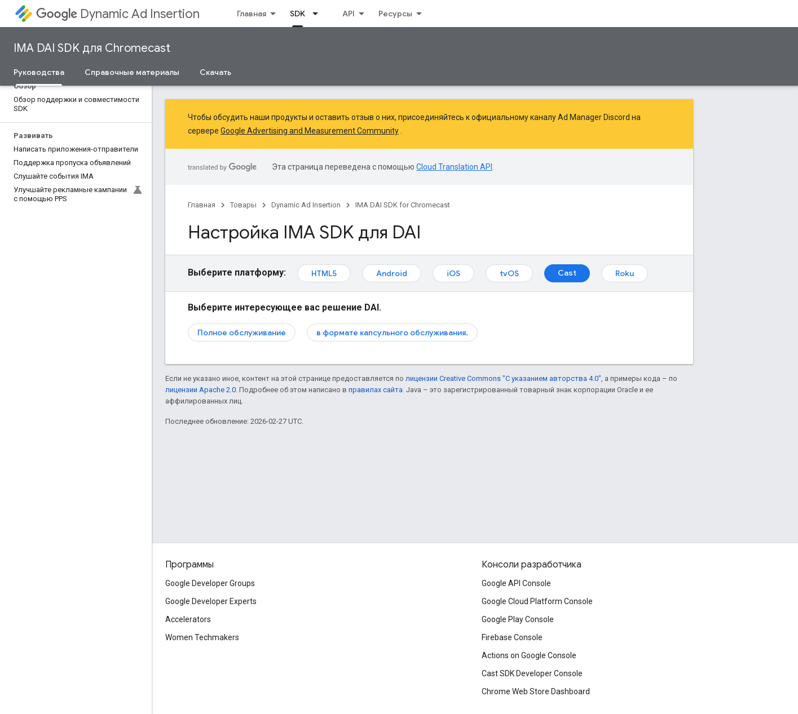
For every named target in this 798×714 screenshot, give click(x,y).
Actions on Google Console (529, 655)
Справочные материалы (132, 72)
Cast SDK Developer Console (532, 673)
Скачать (215, 72)
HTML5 (324, 273)
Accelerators (188, 619)
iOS (453, 273)
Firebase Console (512, 637)
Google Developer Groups (210, 583)
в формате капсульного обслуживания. (392, 332)
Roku (624, 273)
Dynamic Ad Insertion (118, 13)
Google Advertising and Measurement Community (310, 130)
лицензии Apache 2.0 (200, 389)
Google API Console (516, 583)
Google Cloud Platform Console (537, 601)
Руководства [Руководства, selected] (39, 72)
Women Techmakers (202, 637)
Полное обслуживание (241, 332)
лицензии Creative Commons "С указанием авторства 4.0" (503, 378)
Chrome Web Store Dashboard (536, 691)
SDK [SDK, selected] (297, 13)
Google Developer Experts (211, 601)
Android (391, 273)
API (348, 13)
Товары (243, 205)
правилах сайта (376, 389)
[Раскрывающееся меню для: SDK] (318, 13)
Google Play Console (518, 619)
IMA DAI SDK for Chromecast (402, 205)
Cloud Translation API (454, 166)
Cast (567, 273)
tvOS (509, 273)
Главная (251, 13)
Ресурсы (395, 13)
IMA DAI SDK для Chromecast (92, 48)
